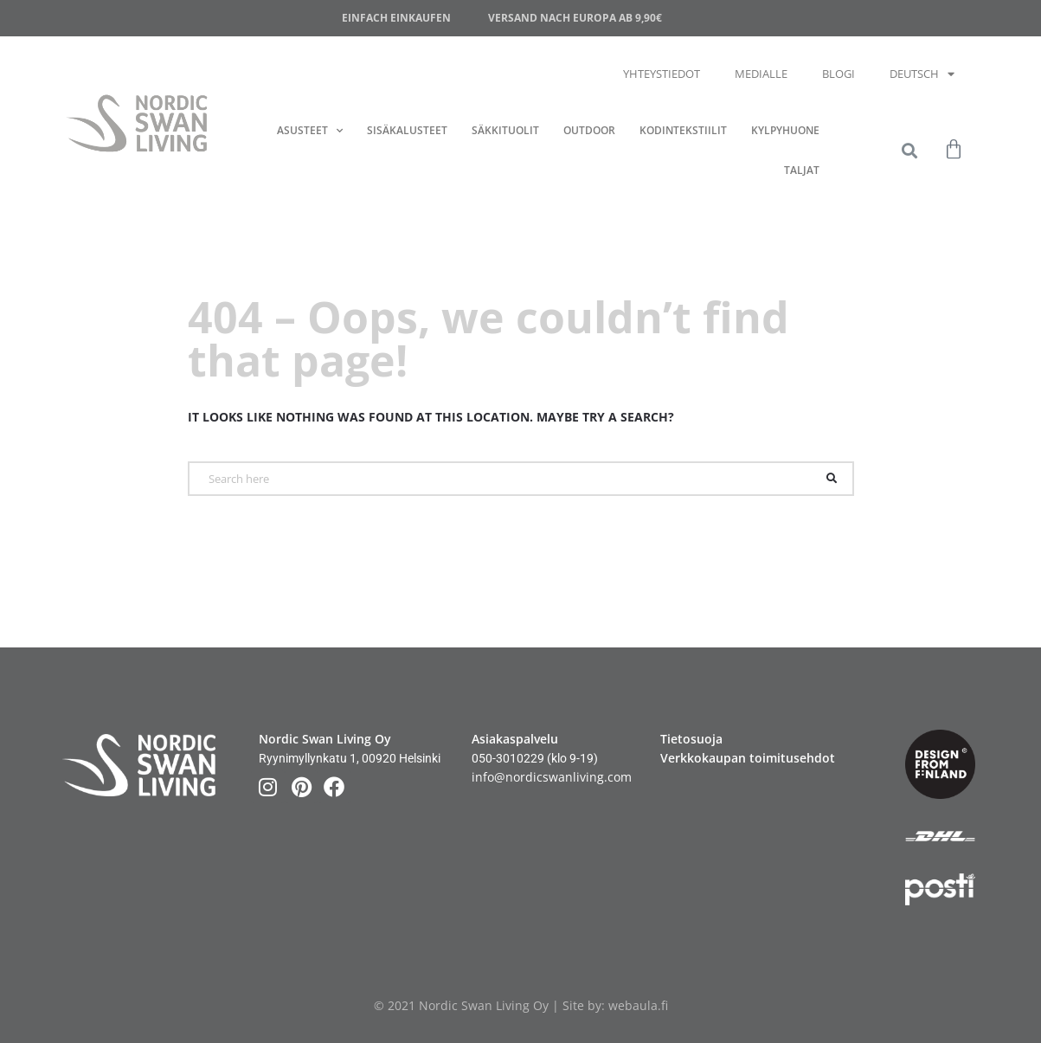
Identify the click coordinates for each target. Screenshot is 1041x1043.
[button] (909, 151)
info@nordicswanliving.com (552, 777)
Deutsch (922, 74)
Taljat (801, 170)
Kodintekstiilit (683, 130)
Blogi (838, 73)
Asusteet (310, 131)
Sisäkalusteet (407, 130)
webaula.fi (638, 1005)
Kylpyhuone (785, 130)
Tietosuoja (691, 739)
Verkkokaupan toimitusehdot (747, 758)
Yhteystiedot (661, 73)
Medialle (761, 73)
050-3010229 (508, 758)
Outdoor (589, 130)
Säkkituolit (505, 130)
